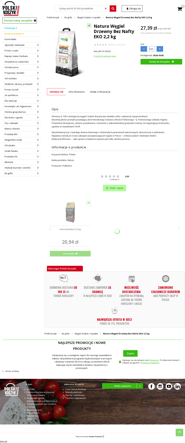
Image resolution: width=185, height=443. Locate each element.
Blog (29, 418)
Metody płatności (73, 392)
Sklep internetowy (89, 436)
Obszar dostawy (12, 371)
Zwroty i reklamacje (75, 395)
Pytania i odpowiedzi (75, 398)
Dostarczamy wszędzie (18, 20)
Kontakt (31, 389)
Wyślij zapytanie (128, 386)
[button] (113, 8)
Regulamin (154, 360)
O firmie (31, 406)
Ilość (142, 44)
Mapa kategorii (34, 409)
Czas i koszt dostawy (75, 389)
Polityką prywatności (150, 362)
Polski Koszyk (53, 17)
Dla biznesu (33, 415)
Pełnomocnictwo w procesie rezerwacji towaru (40, 394)
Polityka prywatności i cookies (41, 403)
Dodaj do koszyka (159, 61)
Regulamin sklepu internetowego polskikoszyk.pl (42, 399)
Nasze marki (33, 412)
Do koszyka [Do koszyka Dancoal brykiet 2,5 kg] (68, 253)
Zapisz (130, 353)
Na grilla (68, 17)
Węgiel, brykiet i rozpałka (89, 17)
